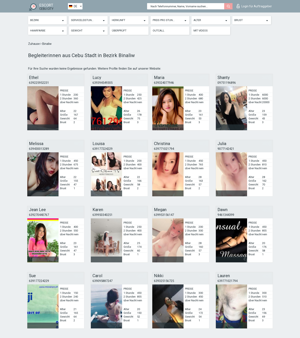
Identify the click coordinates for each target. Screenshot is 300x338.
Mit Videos (201, 30)
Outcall (158, 30)
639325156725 (164, 281)
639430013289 (39, 149)
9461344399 (226, 215)
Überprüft (119, 30)
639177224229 (102, 149)
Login (254, 6)
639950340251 (102, 215)
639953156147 (164, 215)
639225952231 (39, 83)
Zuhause (34, 43)
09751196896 (227, 83)
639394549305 (102, 83)
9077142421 (226, 149)
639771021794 (164, 149)
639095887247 (102, 281)
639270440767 (39, 215)
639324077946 (164, 83)
